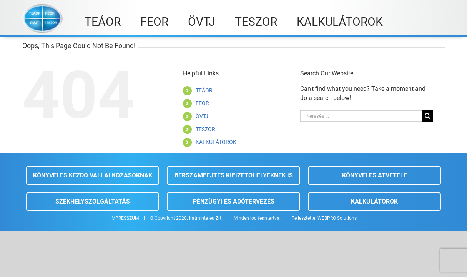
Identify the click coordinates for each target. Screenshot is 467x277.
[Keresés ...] (361, 116)
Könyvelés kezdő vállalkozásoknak (92, 175)
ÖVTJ (202, 116)
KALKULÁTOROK (216, 142)
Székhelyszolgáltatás (92, 201)
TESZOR (205, 129)
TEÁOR (204, 90)
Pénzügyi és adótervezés (233, 201)
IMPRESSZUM (124, 218)
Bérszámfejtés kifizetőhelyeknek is (234, 175)
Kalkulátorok (374, 201)
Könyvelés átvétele (374, 175)
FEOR (202, 103)
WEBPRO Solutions (337, 218)
